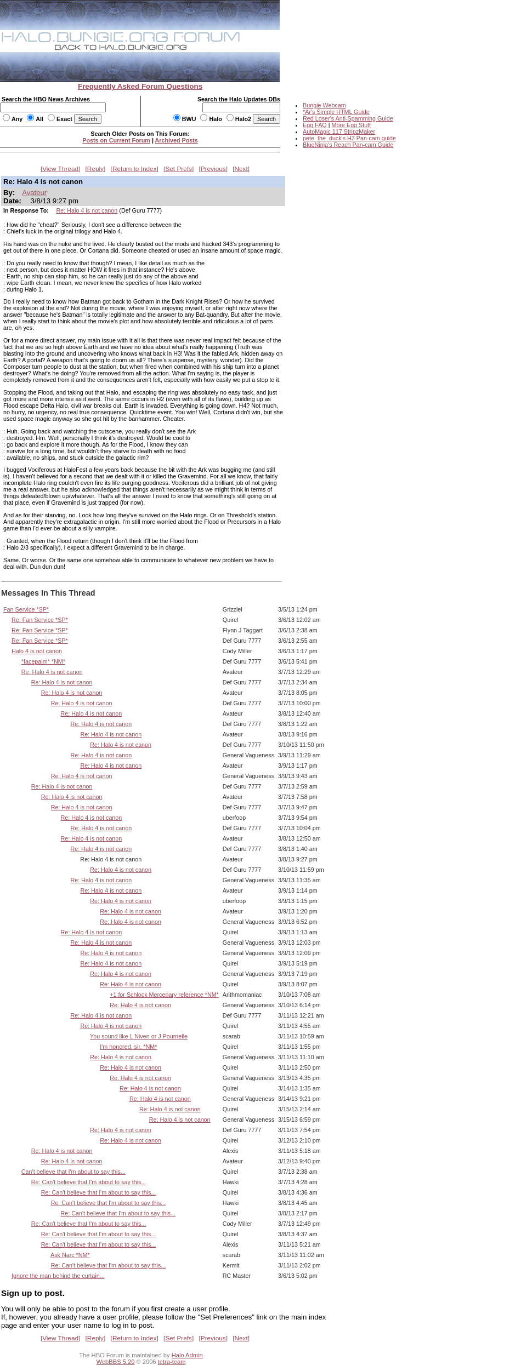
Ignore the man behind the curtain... (58, 1275)
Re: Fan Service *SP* (40, 619)
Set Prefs (178, 169)
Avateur (34, 193)
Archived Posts (176, 140)
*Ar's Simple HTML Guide (336, 111)
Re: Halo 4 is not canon (87, 210)
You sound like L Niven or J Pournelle (139, 1036)
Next (241, 169)
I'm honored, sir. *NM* (128, 1046)
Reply (95, 169)
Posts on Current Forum (116, 140)
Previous (213, 169)
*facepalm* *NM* (43, 661)
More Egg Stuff (351, 125)
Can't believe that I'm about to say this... (73, 1171)
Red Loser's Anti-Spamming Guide (348, 118)
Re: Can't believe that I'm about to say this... (88, 1182)
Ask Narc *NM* (70, 1255)
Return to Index (134, 169)
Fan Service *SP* (26, 609)
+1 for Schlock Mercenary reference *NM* (164, 994)
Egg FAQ (315, 125)
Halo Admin (187, 1355)
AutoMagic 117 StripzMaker (339, 131)
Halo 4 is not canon (37, 651)
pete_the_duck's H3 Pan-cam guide (349, 138)
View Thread (60, 169)
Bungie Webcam (324, 105)
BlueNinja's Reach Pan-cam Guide (348, 144)
